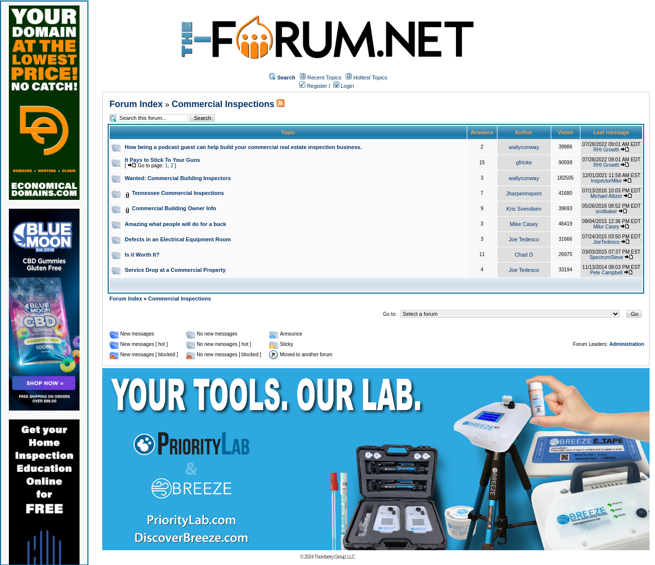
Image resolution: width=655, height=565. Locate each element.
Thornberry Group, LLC (334, 557)
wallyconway (524, 147)
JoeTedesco (606, 242)
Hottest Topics (370, 77)
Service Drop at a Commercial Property (175, 270)
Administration (626, 344)
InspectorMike (606, 181)
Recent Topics (324, 77)
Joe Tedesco (524, 239)
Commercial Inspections (222, 104)
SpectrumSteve (606, 257)
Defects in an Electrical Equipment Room (178, 239)
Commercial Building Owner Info (174, 208)
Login (343, 86)
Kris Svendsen (523, 209)
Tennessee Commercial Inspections (178, 193)
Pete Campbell (606, 272)
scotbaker (606, 211)
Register (313, 86)
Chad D (524, 255)
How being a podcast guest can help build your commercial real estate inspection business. (243, 147)
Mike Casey (524, 224)
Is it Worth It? (142, 255)
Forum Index (136, 104)
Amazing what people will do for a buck (175, 224)
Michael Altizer (606, 196)
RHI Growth (606, 149)
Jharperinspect (524, 193)
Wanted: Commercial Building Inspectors (178, 178)
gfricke (524, 162)
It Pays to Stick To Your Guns (162, 160)
